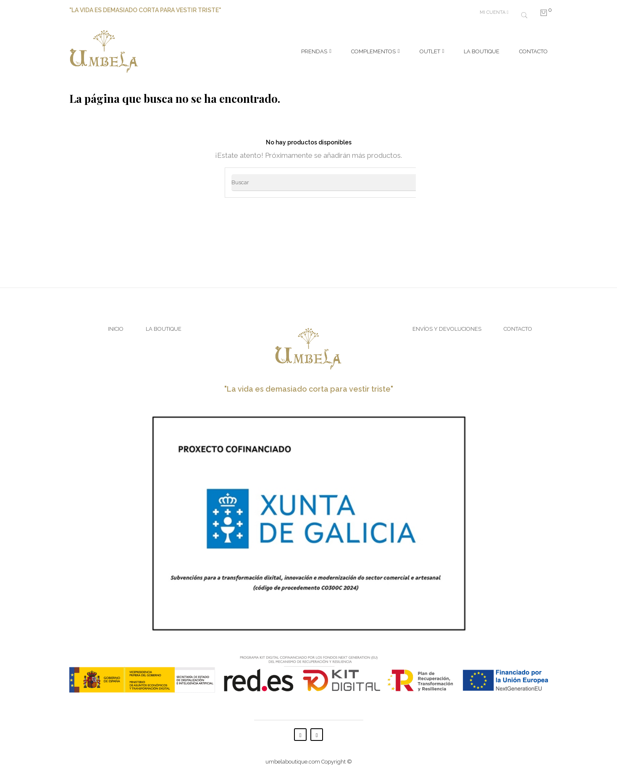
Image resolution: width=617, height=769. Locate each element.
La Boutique (163, 323)
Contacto (518, 323)
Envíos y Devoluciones (446, 323)
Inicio (115, 323)
